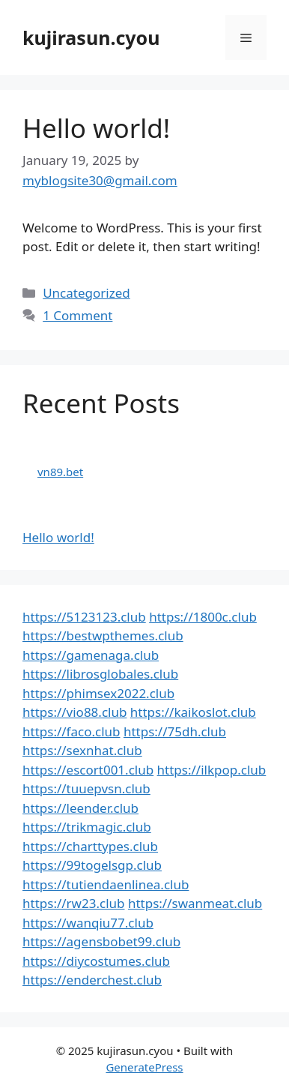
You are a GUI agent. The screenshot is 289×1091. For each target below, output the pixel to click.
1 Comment (77, 315)
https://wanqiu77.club (87, 922)
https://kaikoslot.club (193, 712)
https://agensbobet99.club (101, 941)
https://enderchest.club (92, 979)
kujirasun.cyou (90, 37)
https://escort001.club (87, 769)
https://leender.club (80, 808)
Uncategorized (86, 292)
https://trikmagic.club (86, 826)
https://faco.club (71, 731)
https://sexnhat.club (82, 750)
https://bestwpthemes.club (102, 635)
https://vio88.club (74, 712)
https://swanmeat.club (195, 903)
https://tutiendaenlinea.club (105, 884)
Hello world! (96, 127)
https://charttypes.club (90, 846)
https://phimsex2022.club (98, 693)
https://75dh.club (175, 731)
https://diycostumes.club (96, 961)
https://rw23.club (73, 903)
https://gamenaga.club (90, 655)
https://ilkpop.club (212, 769)
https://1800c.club (203, 616)
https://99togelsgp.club (92, 865)
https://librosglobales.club (100, 673)
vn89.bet (60, 471)
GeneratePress (144, 1067)
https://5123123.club (84, 616)
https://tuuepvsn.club (86, 788)
